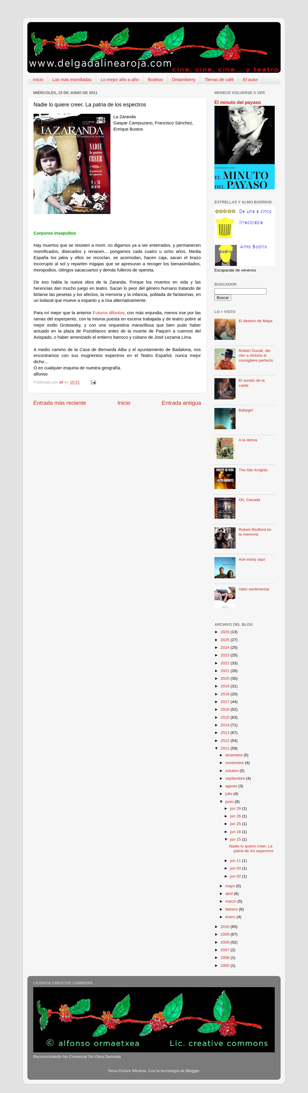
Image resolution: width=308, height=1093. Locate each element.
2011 (226, 748)
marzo (231, 901)
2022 (226, 663)
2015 (226, 717)
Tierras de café (219, 79)
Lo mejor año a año (120, 79)
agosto (231, 786)
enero (230, 917)
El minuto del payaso (237, 102)
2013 (226, 732)
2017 (226, 701)
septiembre (235, 778)
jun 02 (236, 876)
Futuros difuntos (108, 312)
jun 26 (236, 816)
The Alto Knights (253, 470)
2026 (226, 632)
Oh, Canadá (249, 500)
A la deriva (248, 440)
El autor (250, 79)
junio (230, 801)
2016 (226, 709)
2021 (226, 671)
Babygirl (246, 410)
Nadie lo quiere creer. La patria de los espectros (251, 848)
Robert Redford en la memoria (255, 531)
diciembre (234, 755)
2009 (226, 934)
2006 (226, 957)
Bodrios (155, 79)
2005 (226, 965)
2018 (226, 694)
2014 (226, 725)
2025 (226, 640)
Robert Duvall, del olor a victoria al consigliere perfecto (256, 355)
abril (229, 893)
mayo (230, 886)
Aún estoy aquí (252, 559)
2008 (226, 942)
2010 (226, 926)
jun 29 (236, 808)
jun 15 (236, 839)
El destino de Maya (255, 321)
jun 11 (236, 860)
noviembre (235, 763)
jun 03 (236, 868)
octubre (232, 770)
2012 (226, 740)
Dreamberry (183, 79)
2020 (226, 678)
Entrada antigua (181, 403)
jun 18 (236, 831)
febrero (232, 909)
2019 (226, 686)
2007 (226, 950)
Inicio (38, 79)
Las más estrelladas (72, 79)
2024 (226, 647)
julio (229, 793)
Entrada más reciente (59, 403)
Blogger (192, 1071)
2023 (226, 655)
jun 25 (236, 824)
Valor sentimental (254, 589)
